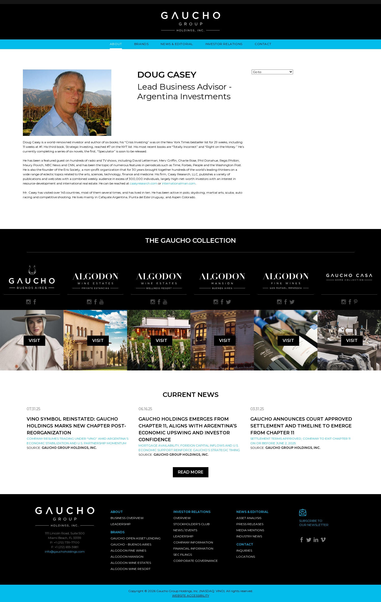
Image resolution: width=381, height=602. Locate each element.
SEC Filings (182, 554)
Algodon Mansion (127, 556)
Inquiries (244, 550)
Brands (141, 44)
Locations (245, 556)
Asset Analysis (248, 518)
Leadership (121, 524)
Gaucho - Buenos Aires (131, 544)
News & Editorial (177, 44)
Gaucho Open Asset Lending (136, 538)
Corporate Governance (195, 561)
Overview (182, 518)
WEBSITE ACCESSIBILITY (190, 595)
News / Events (185, 530)
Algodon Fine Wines (128, 550)
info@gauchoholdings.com (65, 551)
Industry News (249, 536)
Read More (190, 472)
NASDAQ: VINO (212, 591)
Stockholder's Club (191, 524)
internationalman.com (178, 183)
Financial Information (193, 548)
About (116, 44)
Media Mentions (250, 530)
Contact (263, 44)
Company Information (193, 542)
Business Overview (127, 518)
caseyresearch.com (143, 183)
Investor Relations (223, 44)
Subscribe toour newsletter (313, 523)
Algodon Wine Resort (130, 569)
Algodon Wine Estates (131, 563)
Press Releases (249, 524)
